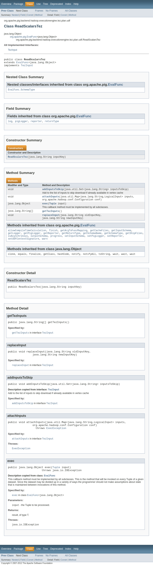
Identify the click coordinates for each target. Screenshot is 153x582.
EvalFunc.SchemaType (21, 91)
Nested (15, 15)
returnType (52, 123)
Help (76, 4)
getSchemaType (113, 239)
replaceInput (50, 219)
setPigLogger (95, 242)
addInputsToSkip (53, 192)
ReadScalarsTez (18, 159)
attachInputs (50, 200)
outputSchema (39, 242)
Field (22, 15)
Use (38, 4)
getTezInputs (50, 215)
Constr (30, 15)
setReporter (115, 242)
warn (45, 245)
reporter (36, 123)
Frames (39, 10)
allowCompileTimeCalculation (27, 235)
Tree (45, 4)
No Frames (52, 10)
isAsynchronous (18, 242)
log (10, 123)
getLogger (14, 239)
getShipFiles (134, 239)
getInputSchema (121, 235)
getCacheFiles (99, 235)
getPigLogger (32, 239)
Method (38, 15)
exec (45, 207)
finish (53, 235)
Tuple (53, 207)
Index (68, 4)
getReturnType (71, 239)
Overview (6, 4)
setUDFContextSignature (23, 245)
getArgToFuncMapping (73, 235)
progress (56, 242)
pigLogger (21, 123)
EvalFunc (22, 63)
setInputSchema (74, 242)
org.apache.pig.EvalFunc (23, 36)
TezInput (12, 49)
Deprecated (56, 4)
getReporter (51, 239)
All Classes (71, 10)
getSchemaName (92, 239)
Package (18, 4)
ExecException (56, 440)
